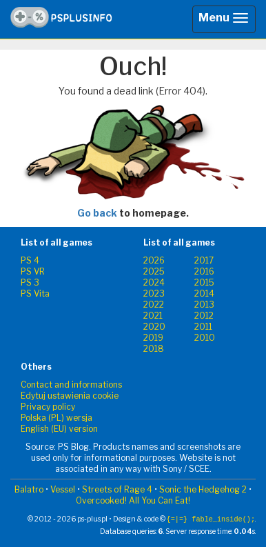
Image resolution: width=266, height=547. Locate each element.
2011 (203, 326)
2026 (154, 260)
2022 (153, 304)
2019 (153, 337)
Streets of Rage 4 (117, 489)
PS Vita (35, 293)
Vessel (62, 489)
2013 (204, 304)
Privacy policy (48, 406)
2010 (204, 337)
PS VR (33, 271)
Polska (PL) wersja (56, 417)
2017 (204, 260)
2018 (153, 349)
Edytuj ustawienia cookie (70, 395)
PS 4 (30, 260)
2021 (153, 315)
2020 (154, 326)
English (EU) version (59, 429)
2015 (204, 282)
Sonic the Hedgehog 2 (203, 489)
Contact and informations (71, 384)
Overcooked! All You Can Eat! (133, 500)
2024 (154, 282)
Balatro (28, 489)
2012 (204, 315)
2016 (204, 271)
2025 (154, 271)
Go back (97, 213)
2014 (204, 293)
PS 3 (30, 282)
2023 (154, 293)
